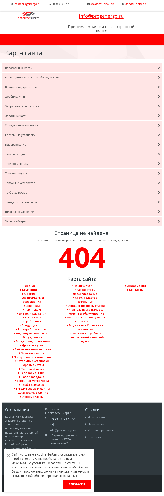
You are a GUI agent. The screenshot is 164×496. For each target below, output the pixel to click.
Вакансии (32, 306)
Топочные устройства (82, 183)
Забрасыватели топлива (82, 106)
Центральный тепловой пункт (85, 339)
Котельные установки (82, 135)
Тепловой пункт (82, 154)
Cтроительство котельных (85, 300)
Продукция (28, 325)
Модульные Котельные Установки (85, 327)
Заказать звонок (102, 4)
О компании (31, 294)
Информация (135, 286)
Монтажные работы (85, 333)
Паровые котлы (82, 144)
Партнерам (32, 309)
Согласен (77, 484)
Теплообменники (82, 164)
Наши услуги (82, 286)
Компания (28, 290)
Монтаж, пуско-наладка (85, 309)
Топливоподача (82, 173)
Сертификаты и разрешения (32, 300)
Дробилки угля (82, 96)
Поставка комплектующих (85, 317)
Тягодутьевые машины (82, 202)
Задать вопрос (135, 4)
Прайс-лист (32, 321)
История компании (32, 313)
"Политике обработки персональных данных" (45, 476)
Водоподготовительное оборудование (82, 77)
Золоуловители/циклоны (82, 125)
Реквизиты (32, 317)
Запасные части (82, 116)
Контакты (135, 290)
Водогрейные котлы (82, 68)
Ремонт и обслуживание (85, 313)
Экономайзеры (82, 221)
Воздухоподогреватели (82, 87)
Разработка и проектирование (85, 292)
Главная (29, 286)
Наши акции (95, 424)
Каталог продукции (99, 430)
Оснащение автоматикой (85, 306)
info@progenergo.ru (27, 4)
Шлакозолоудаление (82, 212)
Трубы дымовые (82, 192)
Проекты (82, 321)
